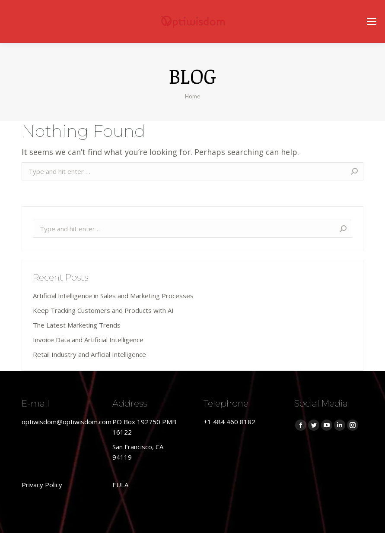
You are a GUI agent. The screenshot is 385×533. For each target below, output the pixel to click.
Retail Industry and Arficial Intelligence (89, 354)
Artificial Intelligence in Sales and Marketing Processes (113, 295)
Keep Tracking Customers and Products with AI (103, 310)
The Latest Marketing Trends (77, 325)
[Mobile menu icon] (371, 21)
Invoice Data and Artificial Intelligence (88, 339)
